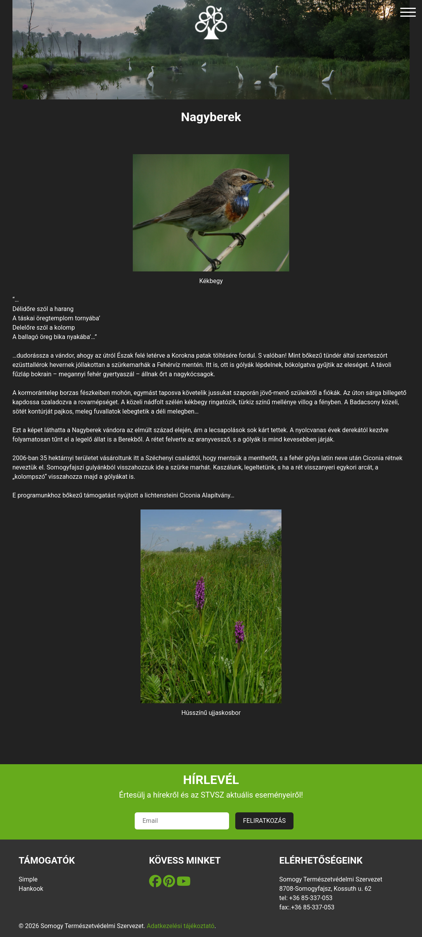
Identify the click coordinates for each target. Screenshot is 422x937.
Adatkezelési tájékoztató (180, 926)
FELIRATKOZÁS (264, 820)
